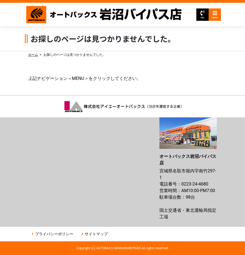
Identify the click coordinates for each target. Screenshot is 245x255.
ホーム (33, 55)
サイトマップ (96, 234)
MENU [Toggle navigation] (215, 14)
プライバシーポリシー (54, 234)
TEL (202, 14)
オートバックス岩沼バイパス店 (104, 14)
